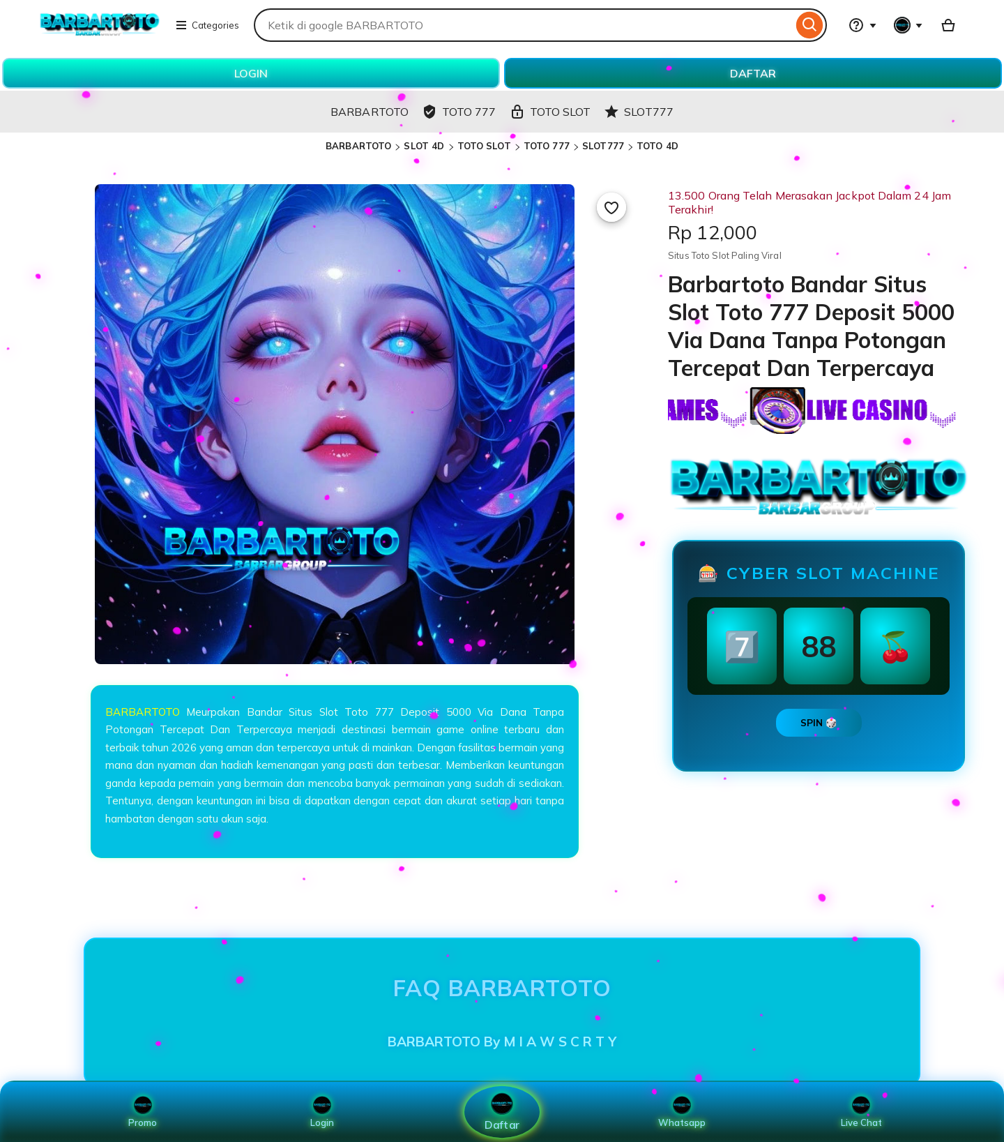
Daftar (502, 1111)
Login (322, 1112)
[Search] (810, 25)
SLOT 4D (424, 145)
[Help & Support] (862, 25)
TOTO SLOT (484, 145)
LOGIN (251, 73)
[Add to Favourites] (611, 207)
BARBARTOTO (358, 145)
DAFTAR (753, 73)
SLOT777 (603, 145)
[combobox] (523, 25)
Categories (207, 25)
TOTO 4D (657, 145)
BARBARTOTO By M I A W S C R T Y (502, 1041)
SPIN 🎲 (818, 722)
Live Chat (861, 1112)
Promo (142, 1112)
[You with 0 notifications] (908, 25)
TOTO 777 (547, 145)
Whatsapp (682, 1112)
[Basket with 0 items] (948, 25)
